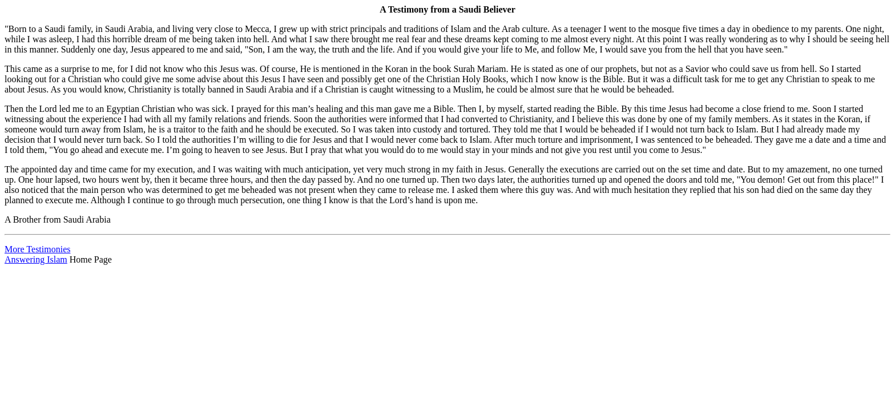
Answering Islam (36, 259)
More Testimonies (37, 249)
